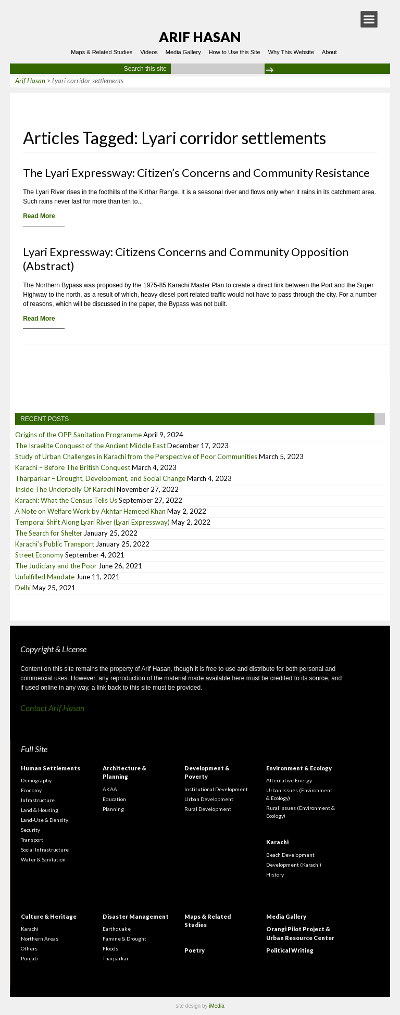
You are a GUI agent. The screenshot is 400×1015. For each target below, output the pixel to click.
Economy (31, 790)
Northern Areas (39, 938)
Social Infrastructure (45, 849)
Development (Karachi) (293, 864)
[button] (369, 19)
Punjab (29, 958)
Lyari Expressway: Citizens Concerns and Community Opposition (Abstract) (185, 259)
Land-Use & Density (44, 820)
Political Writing (290, 950)
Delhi (23, 587)
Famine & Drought (124, 938)
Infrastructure (38, 800)
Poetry (194, 950)
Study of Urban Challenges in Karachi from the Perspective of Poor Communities (136, 456)
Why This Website (291, 52)
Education (114, 799)
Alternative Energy (289, 780)
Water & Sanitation (43, 859)
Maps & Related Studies (101, 52)
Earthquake (117, 928)
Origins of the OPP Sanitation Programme (78, 434)
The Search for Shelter (48, 533)
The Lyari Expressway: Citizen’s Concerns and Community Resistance (196, 173)
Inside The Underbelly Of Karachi (65, 489)
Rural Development (207, 809)
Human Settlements (50, 768)
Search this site (145, 68)
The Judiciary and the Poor (56, 566)
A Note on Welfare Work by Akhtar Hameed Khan (90, 511)
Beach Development (290, 855)
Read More (39, 216)
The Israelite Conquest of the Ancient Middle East (90, 445)
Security (30, 830)
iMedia (216, 1006)
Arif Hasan (200, 37)
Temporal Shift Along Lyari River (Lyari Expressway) (92, 522)
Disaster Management (136, 916)
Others (29, 948)
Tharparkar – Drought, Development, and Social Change (100, 478)
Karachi (277, 842)
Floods (110, 948)
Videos (148, 52)
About (329, 52)
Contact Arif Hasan (52, 708)
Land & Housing (39, 810)
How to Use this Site (234, 52)
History (275, 874)
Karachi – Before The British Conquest (72, 467)
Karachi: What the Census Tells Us (66, 500)
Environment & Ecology (299, 768)
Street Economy (39, 555)
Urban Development (208, 799)
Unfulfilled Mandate (44, 577)
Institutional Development (216, 789)
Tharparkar (116, 958)
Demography (36, 780)
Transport (32, 839)
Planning (113, 809)
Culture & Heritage (49, 916)
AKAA (110, 789)
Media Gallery (183, 52)
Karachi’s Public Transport (54, 544)
